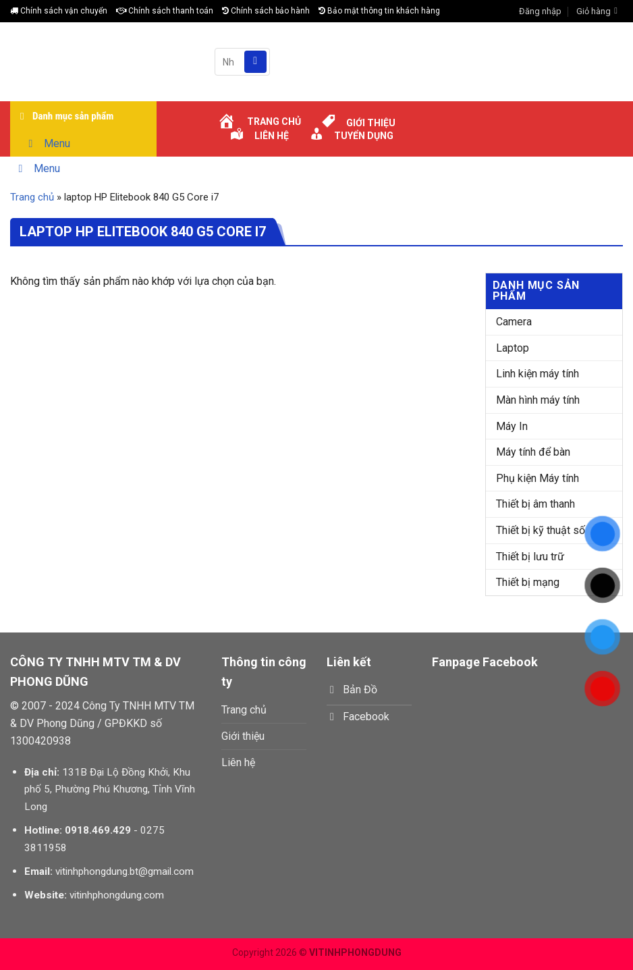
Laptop (512, 348)
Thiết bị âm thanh (535, 503)
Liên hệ (238, 762)
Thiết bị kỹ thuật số (540, 530)
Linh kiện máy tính (537, 373)
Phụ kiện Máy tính (537, 478)
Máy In (512, 426)
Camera (514, 321)
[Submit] (255, 62)
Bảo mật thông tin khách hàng (379, 11)
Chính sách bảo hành (266, 11)
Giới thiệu (243, 736)
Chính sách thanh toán (164, 11)
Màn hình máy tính (538, 400)
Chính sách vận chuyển (58, 11)
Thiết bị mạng (527, 582)
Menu (47, 143)
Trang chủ (32, 197)
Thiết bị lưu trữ (530, 556)
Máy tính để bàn (533, 452)
